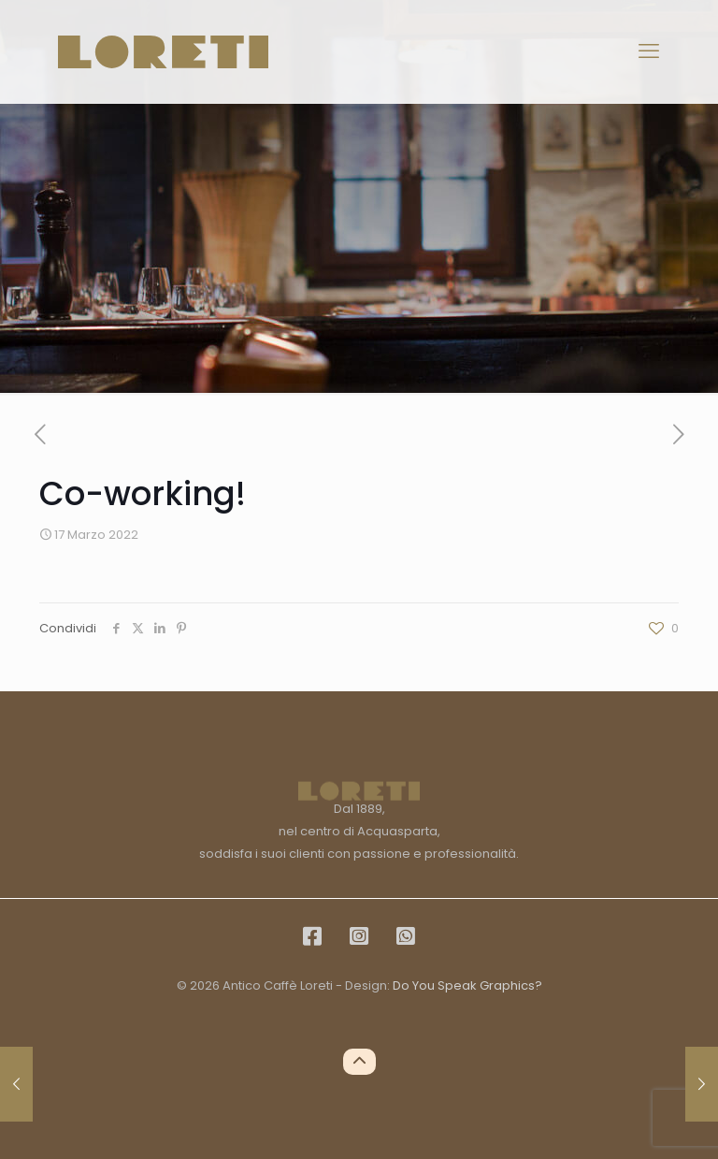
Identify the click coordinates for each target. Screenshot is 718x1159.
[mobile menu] (649, 51)
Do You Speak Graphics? (467, 985)
